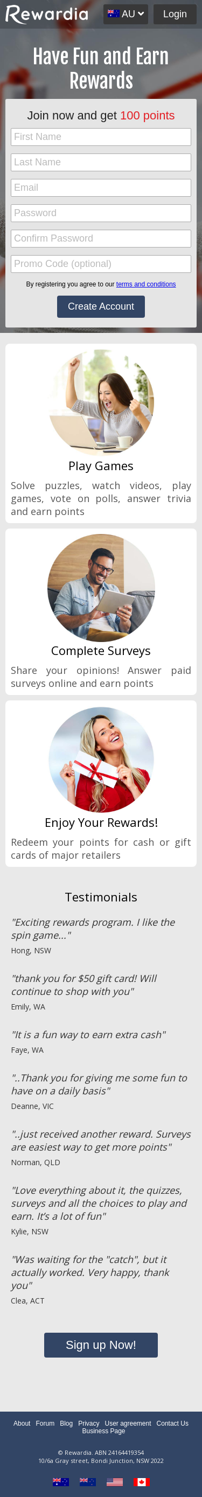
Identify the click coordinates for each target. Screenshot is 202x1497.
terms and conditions (146, 284)
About (21, 1423)
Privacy (88, 1423)
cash (143, 842)
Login (175, 14)
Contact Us (173, 1423)
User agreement (128, 1423)
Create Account (101, 306)
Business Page (103, 1431)
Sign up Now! (101, 1345)
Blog (66, 1423)
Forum (45, 1423)
